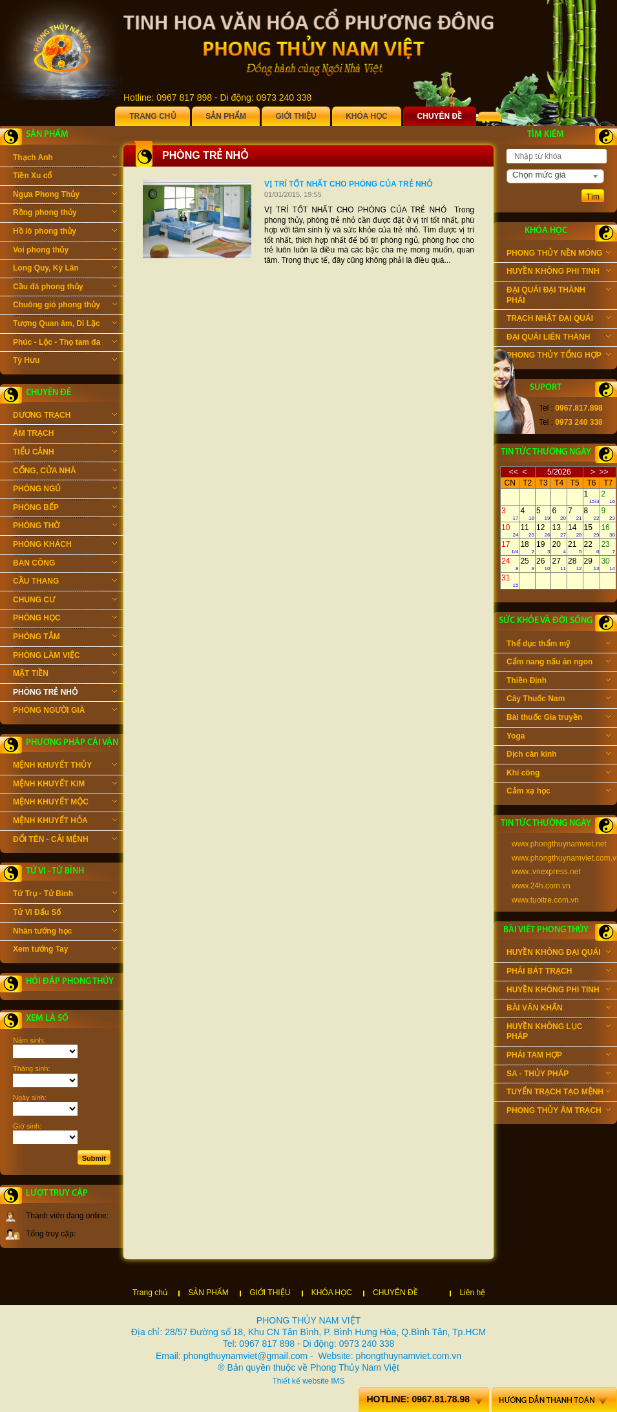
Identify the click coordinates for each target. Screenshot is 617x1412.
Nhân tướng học (65, 932)
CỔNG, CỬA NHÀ (65, 472)
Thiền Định (559, 682)
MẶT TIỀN (65, 674)
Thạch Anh (65, 159)
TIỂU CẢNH (65, 453)
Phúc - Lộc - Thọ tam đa (65, 343)
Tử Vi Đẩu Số (65, 913)
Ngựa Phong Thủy (65, 195)
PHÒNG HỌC (65, 619)
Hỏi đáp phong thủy (70, 982)
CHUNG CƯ (65, 601)
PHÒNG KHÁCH (65, 545)
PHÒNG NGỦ (65, 490)
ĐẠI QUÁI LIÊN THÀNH (559, 338)
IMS (337, 1381)
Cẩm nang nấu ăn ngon (559, 663)
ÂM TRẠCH (65, 434)
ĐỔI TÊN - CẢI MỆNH (65, 840)
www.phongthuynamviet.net (559, 843)
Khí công (559, 774)
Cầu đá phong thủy (65, 288)
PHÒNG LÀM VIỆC (65, 656)
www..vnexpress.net (546, 871)
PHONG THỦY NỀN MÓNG (559, 254)
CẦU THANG (65, 582)
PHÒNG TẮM (65, 638)
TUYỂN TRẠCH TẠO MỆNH (559, 1093)
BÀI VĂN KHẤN (559, 1009)
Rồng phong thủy (65, 214)
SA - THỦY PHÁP (559, 1075)
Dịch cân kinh (559, 755)
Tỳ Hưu (65, 361)
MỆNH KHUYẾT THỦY (65, 766)
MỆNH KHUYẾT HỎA (65, 822)
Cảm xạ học (559, 792)
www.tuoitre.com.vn (545, 900)
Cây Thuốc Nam (559, 700)
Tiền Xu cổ (65, 177)
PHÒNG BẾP (65, 509)
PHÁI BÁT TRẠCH (559, 972)
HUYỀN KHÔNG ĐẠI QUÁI (559, 953)
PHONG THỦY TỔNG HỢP (559, 356)
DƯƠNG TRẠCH (65, 416)
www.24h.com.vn (541, 885)
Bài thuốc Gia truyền (559, 718)
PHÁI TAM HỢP (559, 1056)
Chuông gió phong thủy (65, 306)
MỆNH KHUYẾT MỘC (65, 803)
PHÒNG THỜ (65, 527)
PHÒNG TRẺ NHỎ (65, 693)
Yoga (559, 737)
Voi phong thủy (65, 251)
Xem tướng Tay (65, 950)
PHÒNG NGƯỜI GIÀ (65, 711)
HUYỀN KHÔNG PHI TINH (559, 272)
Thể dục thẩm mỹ (559, 645)
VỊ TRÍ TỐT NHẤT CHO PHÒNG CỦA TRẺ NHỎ (348, 184)
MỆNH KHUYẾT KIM (65, 785)
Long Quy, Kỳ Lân (65, 269)
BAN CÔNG (65, 564)
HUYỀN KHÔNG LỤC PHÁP (559, 1031)
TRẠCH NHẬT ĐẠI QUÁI (559, 319)
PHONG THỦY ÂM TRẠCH (559, 1112)
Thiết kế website (300, 1381)
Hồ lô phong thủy (65, 232)
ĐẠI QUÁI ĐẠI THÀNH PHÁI (559, 295)
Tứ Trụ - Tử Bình (65, 895)
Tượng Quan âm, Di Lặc (65, 325)
